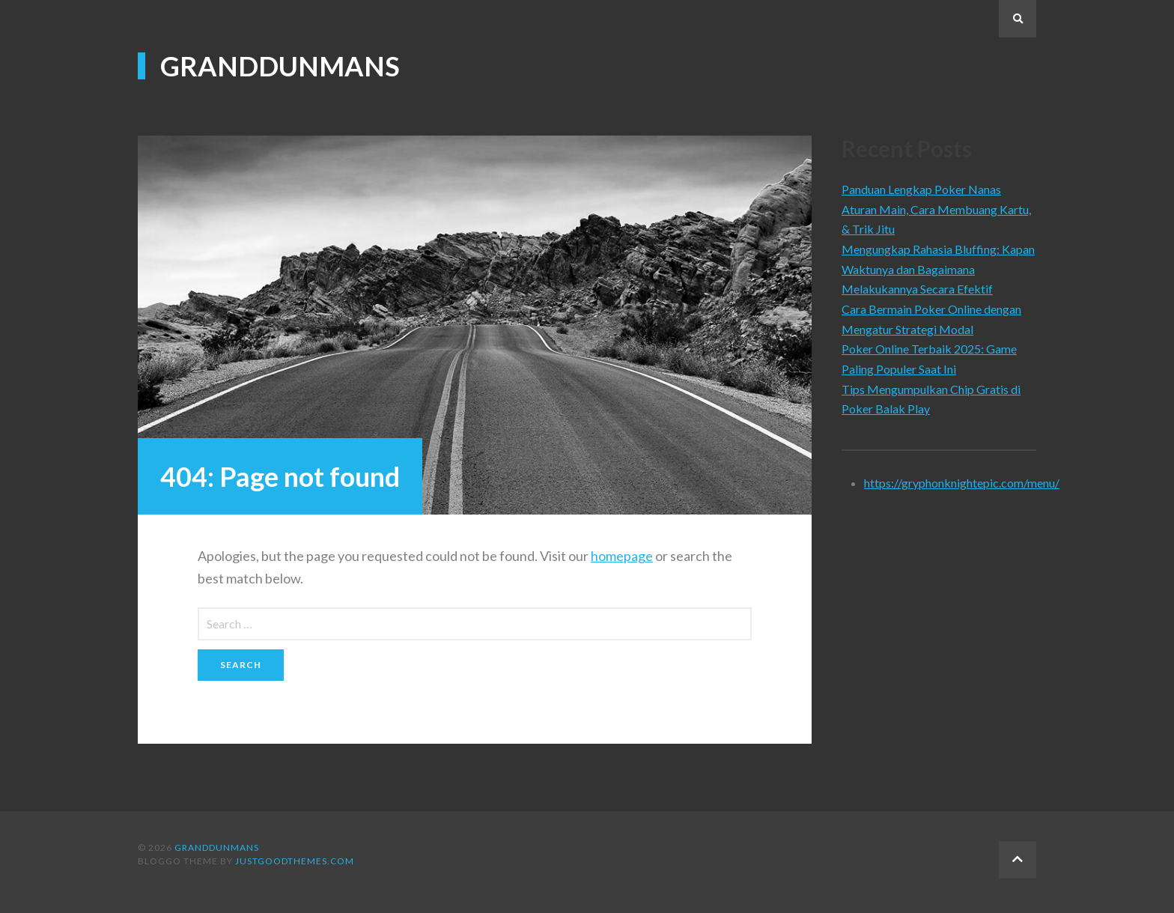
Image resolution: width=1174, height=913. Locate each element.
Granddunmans (280, 65)
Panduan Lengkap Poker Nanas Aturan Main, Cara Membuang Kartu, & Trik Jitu (936, 209)
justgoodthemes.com (294, 861)
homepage (622, 556)
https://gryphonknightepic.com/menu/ (961, 483)
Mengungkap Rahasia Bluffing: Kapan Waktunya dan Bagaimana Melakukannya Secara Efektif (938, 269)
